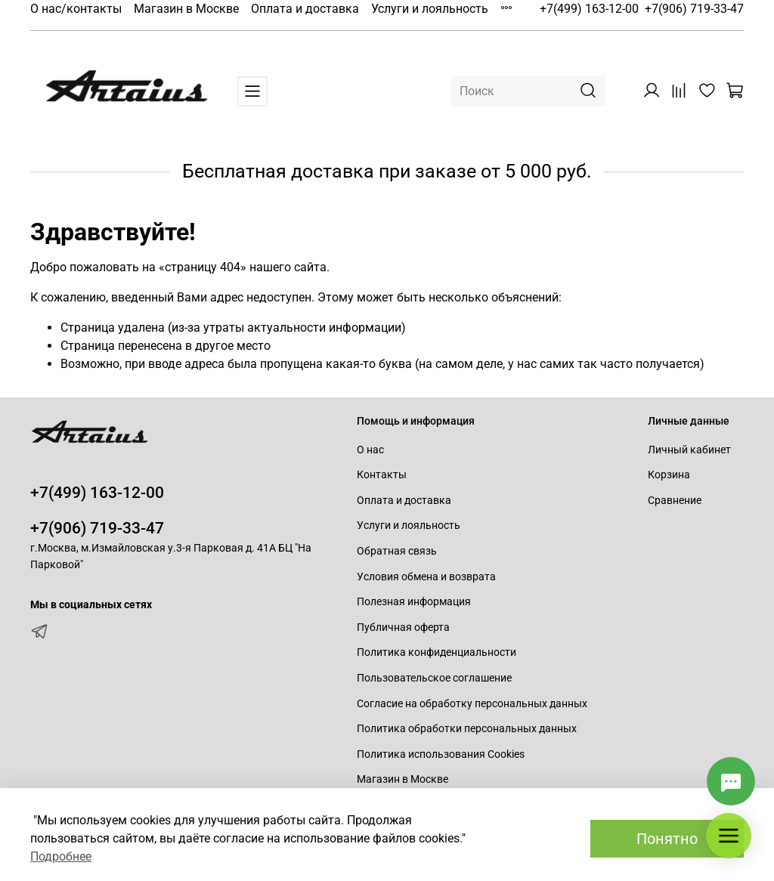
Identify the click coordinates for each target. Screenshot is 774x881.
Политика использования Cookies (441, 754)
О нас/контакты (76, 9)
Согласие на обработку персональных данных (472, 703)
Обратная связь (397, 551)
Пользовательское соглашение (434, 678)
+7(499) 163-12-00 (589, 9)
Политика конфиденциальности (436, 652)
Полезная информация (414, 601)
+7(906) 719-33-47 (694, 9)
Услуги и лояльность (429, 9)
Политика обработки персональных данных (467, 728)
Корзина (669, 474)
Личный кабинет (689, 450)
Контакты (382, 474)
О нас (370, 450)
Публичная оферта (403, 627)
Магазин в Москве (186, 9)
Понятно (667, 839)
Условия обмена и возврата (426, 576)
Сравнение (674, 500)
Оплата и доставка (305, 9)
